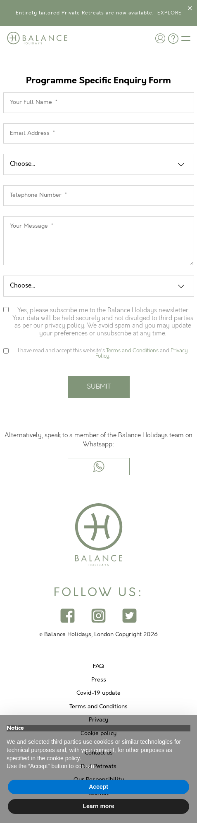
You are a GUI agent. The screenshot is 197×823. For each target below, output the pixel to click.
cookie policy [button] (63, 758)
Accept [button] (98, 786)
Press (98, 680)
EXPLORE (169, 13)
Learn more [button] (98, 806)
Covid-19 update (98, 693)
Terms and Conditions (132, 350)
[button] (160, 38)
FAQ (98, 666)
